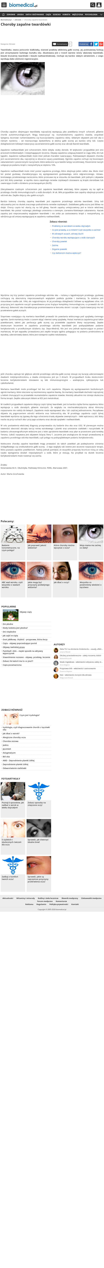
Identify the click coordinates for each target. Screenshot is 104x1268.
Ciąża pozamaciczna (12, 665)
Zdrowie (11, 14)
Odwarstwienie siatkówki (14, 768)
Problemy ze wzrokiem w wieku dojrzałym (71, 226)
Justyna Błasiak (65, 652)
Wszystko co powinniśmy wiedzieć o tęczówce (91, 585)
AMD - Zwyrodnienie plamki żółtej (18, 760)
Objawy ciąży (26, 612)
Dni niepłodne (9, 631)
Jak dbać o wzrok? (11, 733)
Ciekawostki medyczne (91, 898)
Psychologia (91, 14)
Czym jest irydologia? (30, 715)
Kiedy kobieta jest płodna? (15, 628)
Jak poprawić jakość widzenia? (37, 546)
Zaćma (55, 245)
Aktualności (7, 898)
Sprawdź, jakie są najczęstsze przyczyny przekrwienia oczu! (38, 879)
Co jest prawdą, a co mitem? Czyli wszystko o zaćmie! (76, 230)
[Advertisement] (52, 33)
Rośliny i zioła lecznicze (48, 898)
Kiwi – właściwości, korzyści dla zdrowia (75, 675)
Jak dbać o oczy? (61, 582)
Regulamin (41, 904)
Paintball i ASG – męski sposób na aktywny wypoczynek (23, 652)
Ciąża (48, 14)
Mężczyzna (77, 14)
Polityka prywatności (58, 904)
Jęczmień (7, 749)
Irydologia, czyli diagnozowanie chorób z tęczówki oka (26, 728)
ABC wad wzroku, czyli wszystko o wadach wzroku (12, 585)
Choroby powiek (59, 241)
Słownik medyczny (70, 898)
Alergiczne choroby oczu (14, 737)
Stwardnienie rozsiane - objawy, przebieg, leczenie (26, 657)
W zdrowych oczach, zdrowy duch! (67, 233)
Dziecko (57, 14)
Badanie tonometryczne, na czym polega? (11, 548)
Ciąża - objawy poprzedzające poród (20, 643)
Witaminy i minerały (25, 898)
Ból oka (6, 756)
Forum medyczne (45, 901)
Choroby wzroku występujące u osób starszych (73, 237)
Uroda (20, 14)
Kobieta (66, 14)
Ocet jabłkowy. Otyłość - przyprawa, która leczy (25, 639)
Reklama (29, 904)
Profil (99, 4)
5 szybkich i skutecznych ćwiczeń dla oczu (11, 842)
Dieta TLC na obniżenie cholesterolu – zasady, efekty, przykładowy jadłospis (81, 649)
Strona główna (3, 15)
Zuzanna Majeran (66, 671)
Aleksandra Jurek (66, 658)
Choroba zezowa (10, 741)
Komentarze (62, 44)
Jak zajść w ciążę (10, 635)
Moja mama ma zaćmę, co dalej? (90, 546)
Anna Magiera (65, 665)
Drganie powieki (59, 249)
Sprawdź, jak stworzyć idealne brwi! (38, 840)
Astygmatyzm (9, 752)
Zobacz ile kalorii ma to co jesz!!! (18, 661)
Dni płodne (8, 624)
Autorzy (59, 644)
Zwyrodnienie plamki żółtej (15, 764)
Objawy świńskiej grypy (14, 647)
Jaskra (5, 745)
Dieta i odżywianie (35, 14)
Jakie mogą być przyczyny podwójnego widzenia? (39, 585)
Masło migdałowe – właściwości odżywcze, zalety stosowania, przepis (81, 662)
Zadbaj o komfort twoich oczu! (10, 877)
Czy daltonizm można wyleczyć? (66, 253)
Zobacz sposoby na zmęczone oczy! (37, 803)
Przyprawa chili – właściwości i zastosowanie (78, 668)
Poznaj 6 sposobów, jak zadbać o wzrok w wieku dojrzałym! (13, 805)
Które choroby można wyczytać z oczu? (64, 546)
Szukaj (92, 4)
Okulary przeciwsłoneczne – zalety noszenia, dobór (80, 655)
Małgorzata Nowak (66, 678)
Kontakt (75, 904)
